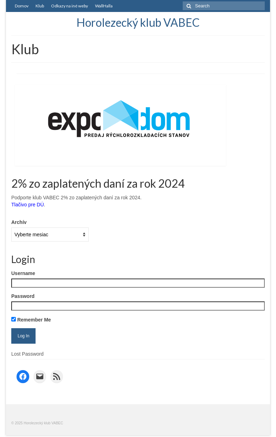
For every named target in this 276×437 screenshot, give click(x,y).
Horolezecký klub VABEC (138, 22)
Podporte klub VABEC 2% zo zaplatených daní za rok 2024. (76, 197)
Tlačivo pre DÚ (27, 204)
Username (23, 273)
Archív (19, 222)
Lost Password (27, 354)
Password (22, 296)
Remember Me (31, 320)
